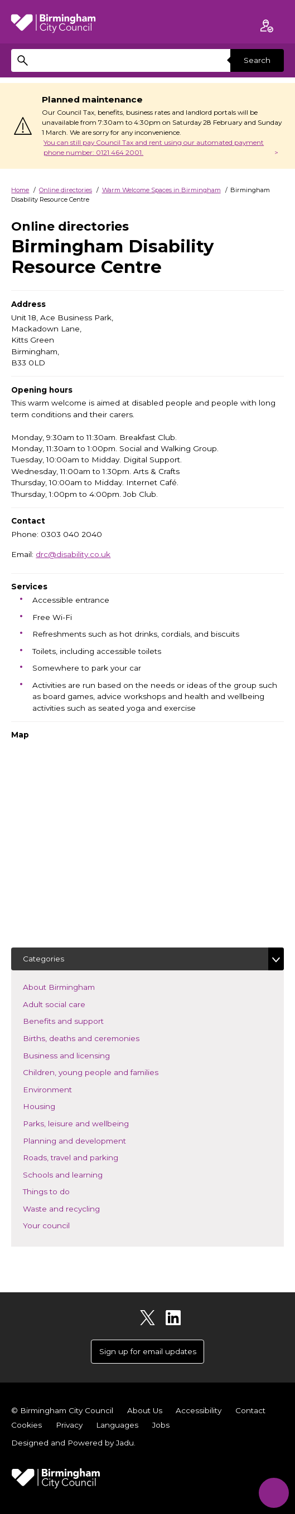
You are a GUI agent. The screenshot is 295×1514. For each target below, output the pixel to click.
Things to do (63, 1190)
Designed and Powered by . (73, 1442)
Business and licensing (83, 1054)
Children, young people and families (107, 1071)
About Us (144, 1410)
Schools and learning (79, 1174)
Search (257, 60)
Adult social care (70, 1003)
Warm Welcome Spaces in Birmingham (161, 190)
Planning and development (91, 1140)
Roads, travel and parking (87, 1156)
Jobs (161, 1424)
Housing (55, 1105)
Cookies (26, 1424)
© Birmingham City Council (62, 1410)
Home (20, 190)
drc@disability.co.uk (73, 554)
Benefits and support (80, 1020)
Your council (63, 1224)
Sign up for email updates (147, 1351)
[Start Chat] (273, 1492)
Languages (117, 1424)
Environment (64, 1088)
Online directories (65, 190)
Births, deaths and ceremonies (97, 1037)
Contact (250, 1410)
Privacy (69, 1424)
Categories (43, 958)
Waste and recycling (78, 1208)
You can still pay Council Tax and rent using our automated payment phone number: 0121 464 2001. (153, 147)
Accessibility (198, 1410)
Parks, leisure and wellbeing (92, 1122)
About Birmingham (75, 986)
